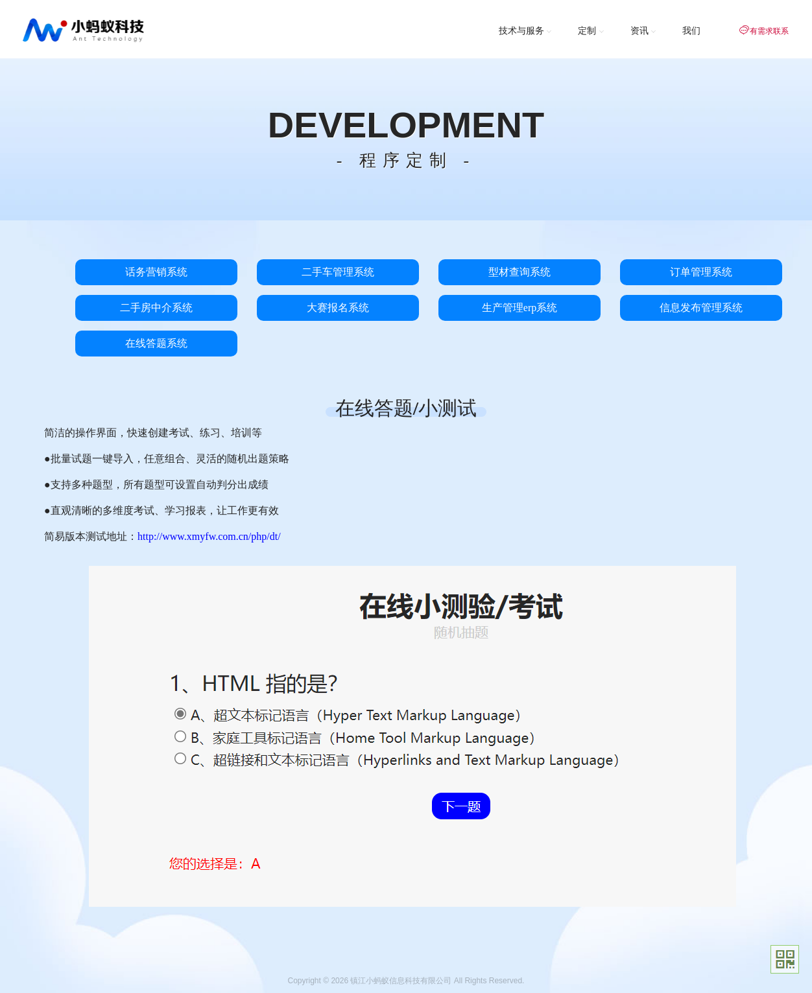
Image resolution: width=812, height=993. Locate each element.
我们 (691, 31)
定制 (591, 31)
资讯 (643, 31)
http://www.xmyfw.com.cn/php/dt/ (209, 536)
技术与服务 (526, 31)
